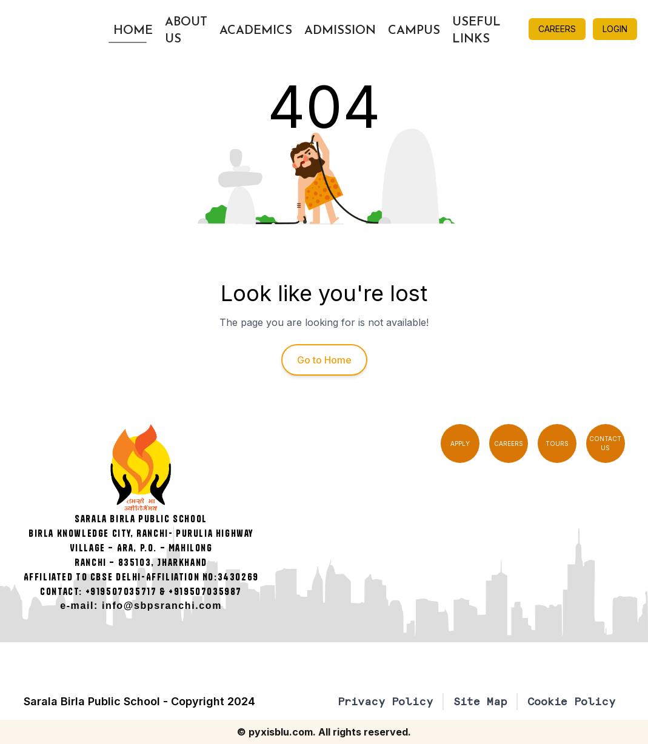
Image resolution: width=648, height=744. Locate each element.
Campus (414, 31)
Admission (340, 31)
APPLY (460, 443)
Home (133, 31)
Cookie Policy (571, 701)
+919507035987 (205, 591)
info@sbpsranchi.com (162, 605)
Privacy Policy (385, 701)
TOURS (557, 443)
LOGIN (615, 29)
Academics (255, 31)
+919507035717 (121, 591)
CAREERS (557, 29)
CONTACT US (605, 443)
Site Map (480, 701)
